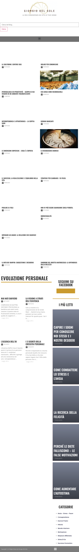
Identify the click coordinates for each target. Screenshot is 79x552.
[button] (39, 38)
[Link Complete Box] (59, 218)
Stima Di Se (62, 539)
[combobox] (39, 25)
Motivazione (62, 532)
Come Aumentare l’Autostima (65, 490)
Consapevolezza (63, 517)
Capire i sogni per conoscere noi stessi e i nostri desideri (64, 334)
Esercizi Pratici (63, 521)
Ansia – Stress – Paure (65, 513)
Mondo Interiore (63, 528)
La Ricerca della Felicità (65, 414)
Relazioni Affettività (65, 536)
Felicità (60, 525)
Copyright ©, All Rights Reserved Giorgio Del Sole (14, 549)
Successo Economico (65, 543)
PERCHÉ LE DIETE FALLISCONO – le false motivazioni (66, 450)
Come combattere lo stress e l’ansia (66, 374)
